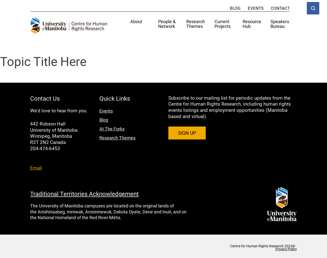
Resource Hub (252, 24)
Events (255, 8)
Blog (235, 8)
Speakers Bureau (279, 24)
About (136, 21)
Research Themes (195, 24)
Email (36, 168)
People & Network (167, 24)
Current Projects (222, 24)
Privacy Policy (286, 249)
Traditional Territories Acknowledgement (84, 194)
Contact (280, 8)
